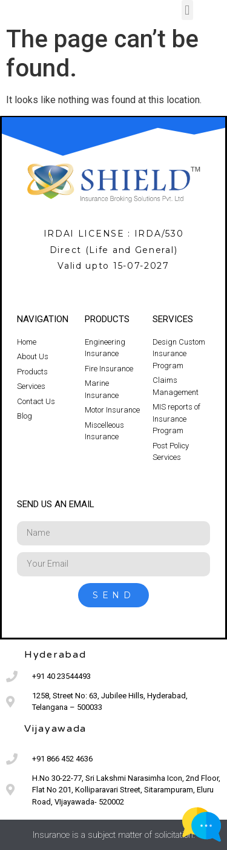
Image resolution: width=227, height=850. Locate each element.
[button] (187, 10)
